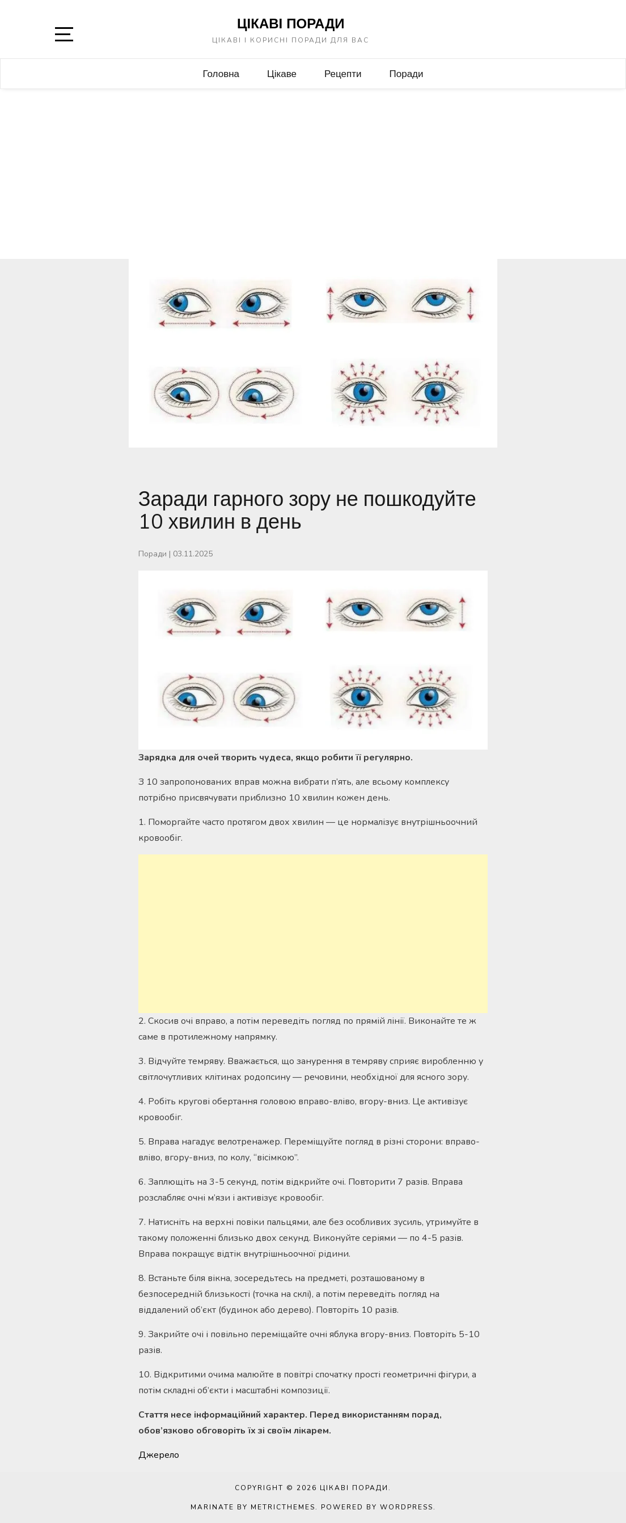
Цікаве (282, 73)
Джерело (158, 1455)
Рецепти (343, 73)
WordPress (406, 1507)
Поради (407, 73)
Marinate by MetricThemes (253, 1507)
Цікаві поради (291, 23)
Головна (220, 73)
